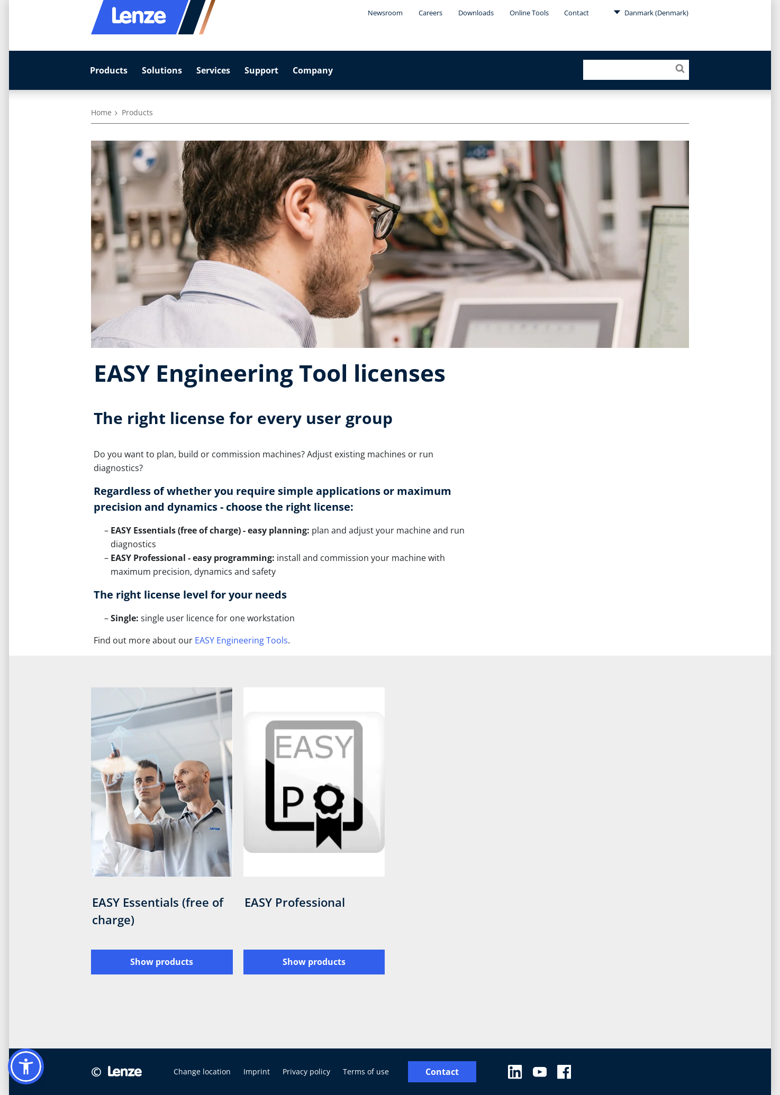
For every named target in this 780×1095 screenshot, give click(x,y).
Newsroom (385, 12)
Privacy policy (306, 1071)
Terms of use (366, 1071)
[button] (26, 1066)
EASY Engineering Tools (241, 640)
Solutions (162, 70)
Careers (430, 12)
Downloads (476, 12)
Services (213, 70)
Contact (576, 12)
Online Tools (529, 12)
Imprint (256, 1071)
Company (313, 70)
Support (261, 70)
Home (101, 112)
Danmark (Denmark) (650, 12)
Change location (202, 1071)
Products (109, 70)
